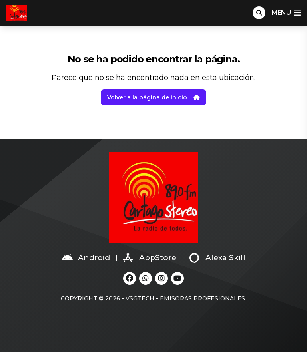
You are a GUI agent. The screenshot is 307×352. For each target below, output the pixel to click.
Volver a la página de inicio (153, 97)
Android (86, 258)
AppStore (149, 258)
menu (286, 12)
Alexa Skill (217, 258)
